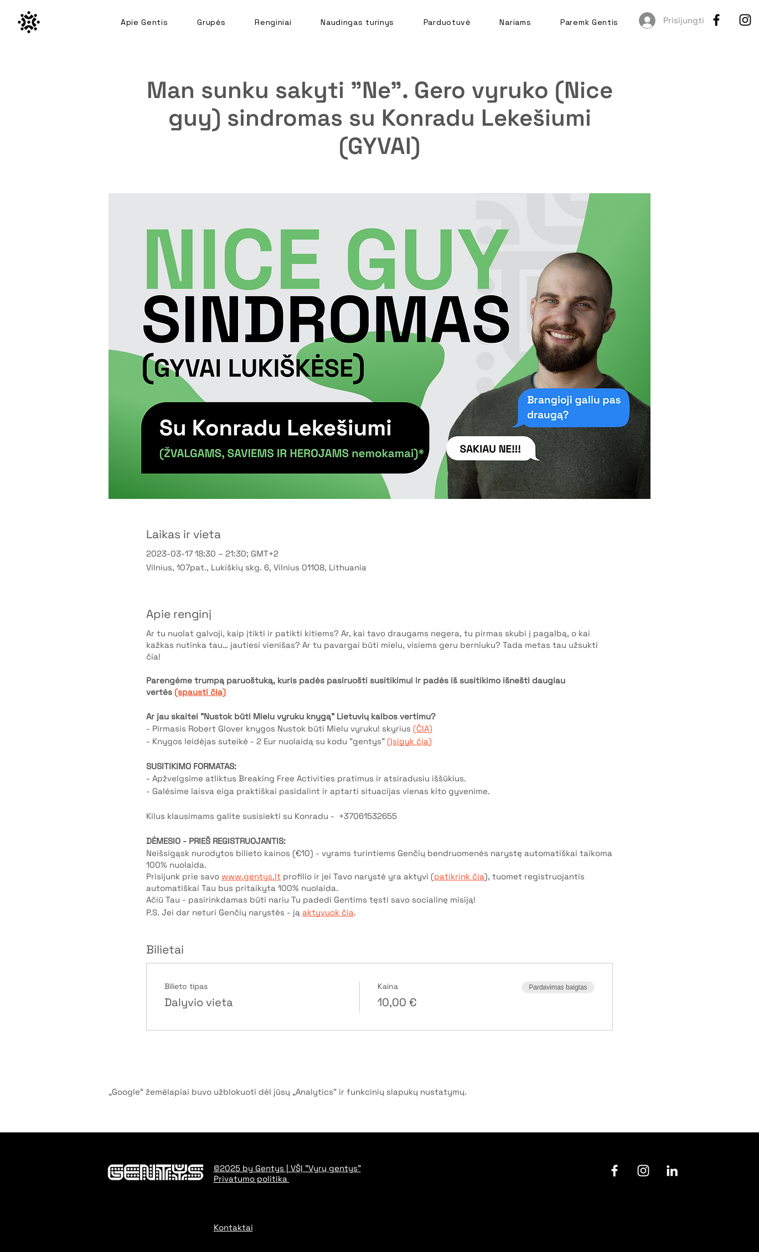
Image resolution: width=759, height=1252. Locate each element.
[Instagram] (745, 20)
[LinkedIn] (672, 1170)
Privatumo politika (252, 1178)
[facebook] (716, 20)
